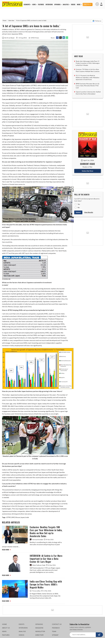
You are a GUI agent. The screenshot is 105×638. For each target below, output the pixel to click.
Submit (78, 212)
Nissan (17, 517)
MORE (78, 5)
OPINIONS (57, 5)
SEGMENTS (27, 5)
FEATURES (41, 5)
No (79, 207)
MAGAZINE (39, 628)
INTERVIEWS (49, 5)
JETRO (8, 517)
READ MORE (6, 550)
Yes (79, 204)
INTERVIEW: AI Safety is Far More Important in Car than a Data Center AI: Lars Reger (46, 558)
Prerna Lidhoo (35, 591)
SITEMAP (55, 635)
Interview (11, 20)
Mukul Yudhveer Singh (38, 565)
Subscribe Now (87, 171)
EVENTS (21, 624)
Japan (22, 517)
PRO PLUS (87, 4)
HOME (4, 624)
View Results (88, 212)
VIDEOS (73, 5)
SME (13, 517)
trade (27, 517)
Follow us (96, 21)
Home (4, 20)
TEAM (54, 631)
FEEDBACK (56, 628)
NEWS (34, 5)
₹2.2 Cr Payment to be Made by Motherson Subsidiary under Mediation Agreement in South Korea (87, 77)
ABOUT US (6, 628)
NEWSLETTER (40, 631)
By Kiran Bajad (8, 38)
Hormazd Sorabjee (36, 539)
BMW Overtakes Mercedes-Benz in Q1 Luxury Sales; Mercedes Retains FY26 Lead (87, 86)
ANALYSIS (66, 5)
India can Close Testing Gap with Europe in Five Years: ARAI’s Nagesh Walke (46, 584)
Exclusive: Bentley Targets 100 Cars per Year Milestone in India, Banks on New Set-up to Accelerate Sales (46, 532)
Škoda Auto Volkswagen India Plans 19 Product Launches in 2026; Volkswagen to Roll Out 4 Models (88, 63)
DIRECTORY (39, 635)
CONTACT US (57, 624)
